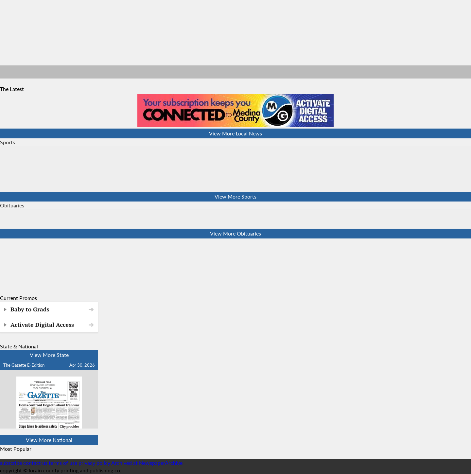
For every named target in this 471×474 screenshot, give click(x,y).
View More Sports (235, 196)
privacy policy (94, 462)
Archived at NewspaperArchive (147, 462)
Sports (7, 142)
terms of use (63, 462)
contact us (35, 462)
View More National (49, 440)
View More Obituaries (235, 233)
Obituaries (12, 205)
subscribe (11, 462)
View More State (49, 355)
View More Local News (235, 133)
